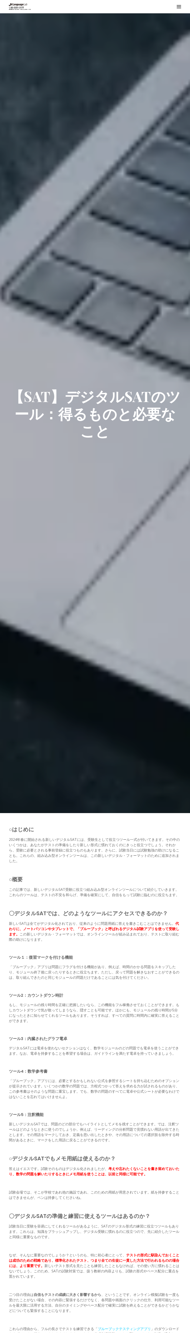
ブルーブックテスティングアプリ (124, 1328)
